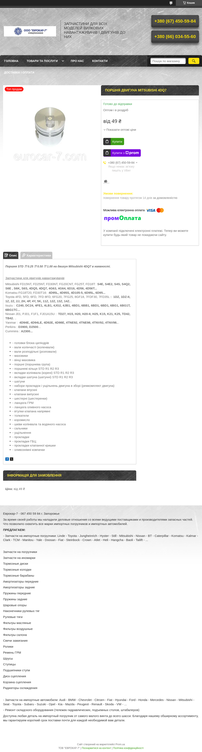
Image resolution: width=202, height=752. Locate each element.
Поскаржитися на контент (96, 748)
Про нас (77, 61)
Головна (11, 61)
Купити (117, 141)
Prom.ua (120, 744)
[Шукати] (193, 61)
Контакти (100, 61)
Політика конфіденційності (128, 748)
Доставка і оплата (19, 72)
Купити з (125, 153)
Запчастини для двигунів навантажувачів (34, 278)
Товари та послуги (42, 61)
